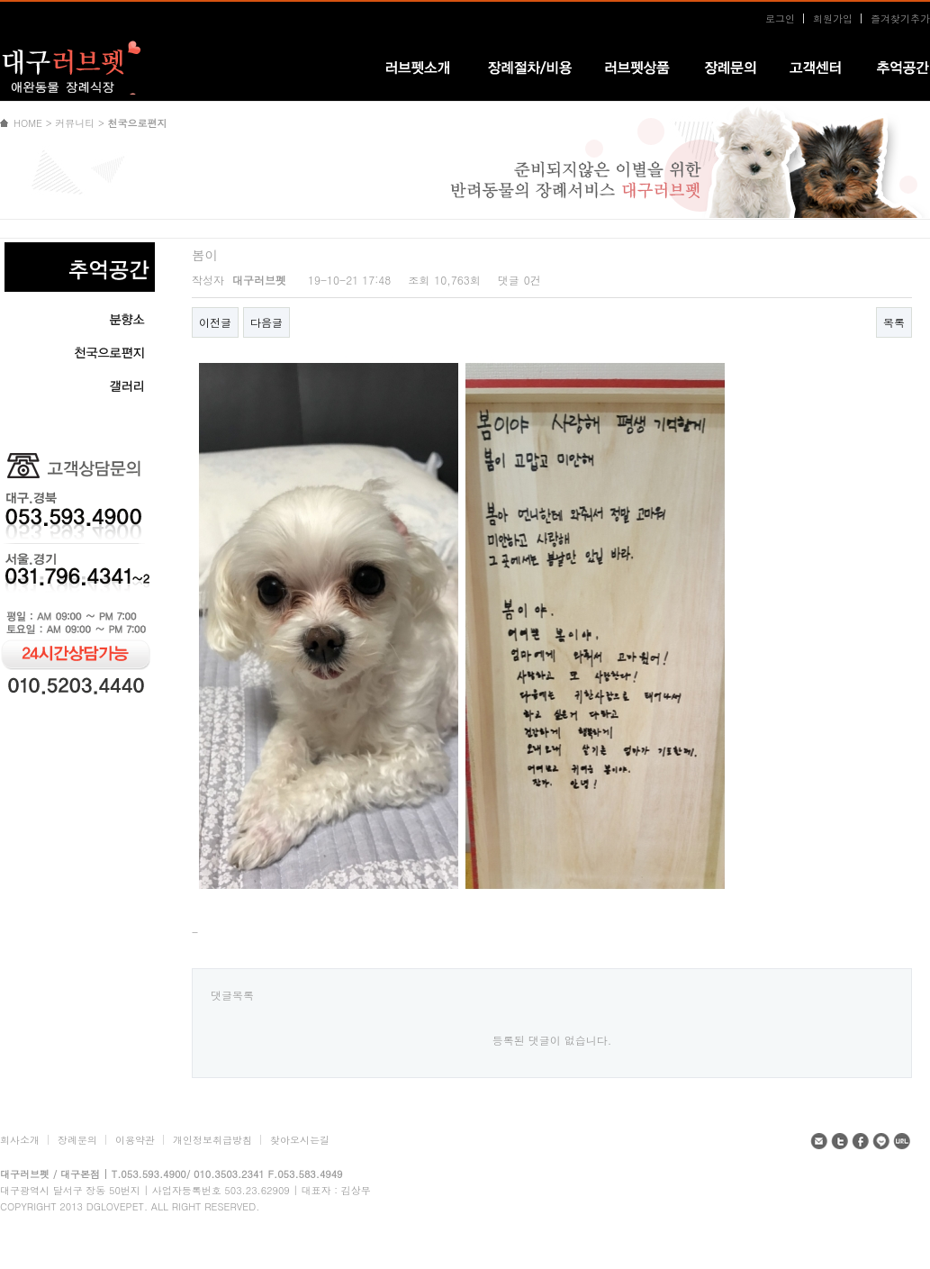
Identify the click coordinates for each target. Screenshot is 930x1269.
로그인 (780, 18)
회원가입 (833, 18)
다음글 (266, 322)
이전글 (215, 322)
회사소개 (20, 1140)
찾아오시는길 (300, 1140)
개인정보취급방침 (212, 1140)
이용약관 (135, 1140)
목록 (894, 322)
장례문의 (77, 1140)
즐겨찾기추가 (900, 18)
